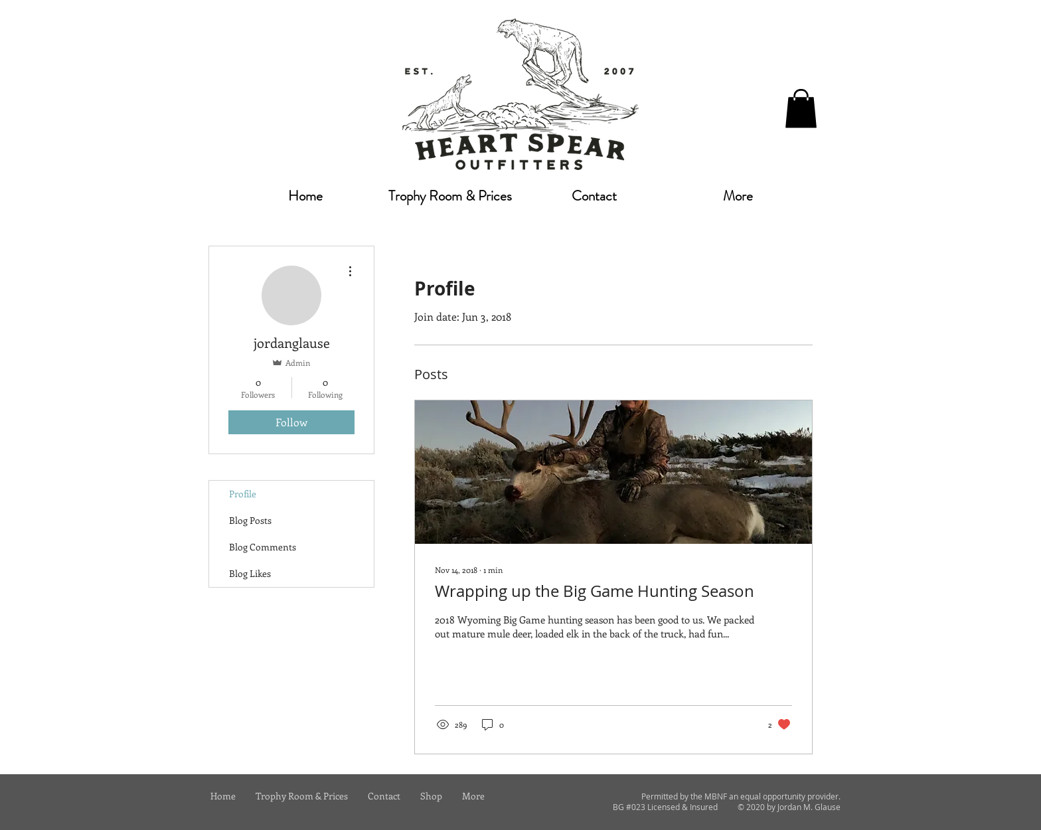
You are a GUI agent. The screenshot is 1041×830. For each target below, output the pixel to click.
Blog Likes (250, 573)
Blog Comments (262, 546)
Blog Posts (250, 520)
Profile (242, 493)
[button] (801, 108)
